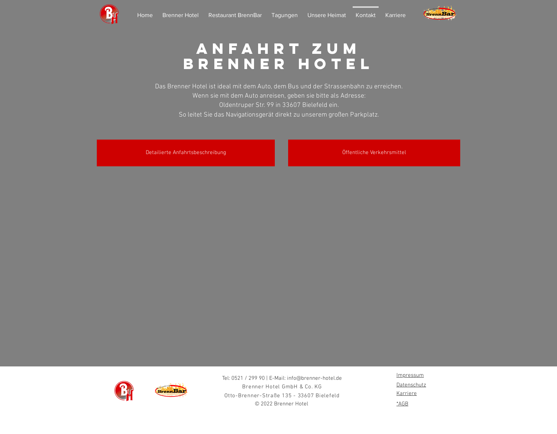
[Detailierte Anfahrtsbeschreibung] (186, 153)
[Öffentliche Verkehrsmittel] (374, 153)
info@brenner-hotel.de (314, 378)
